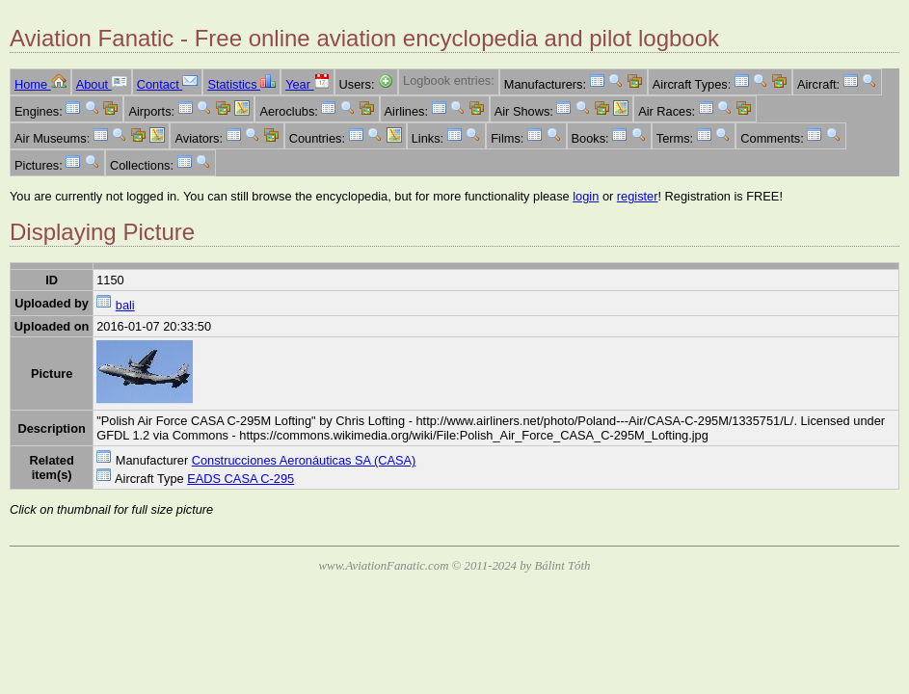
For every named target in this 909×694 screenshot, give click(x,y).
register (637, 196)
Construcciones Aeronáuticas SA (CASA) (304, 460)
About (101, 84)
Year (307, 84)
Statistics (241, 84)
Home (40, 84)
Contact (168, 84)
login (586, 196)
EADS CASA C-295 (240, 478)
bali (125, 305)
